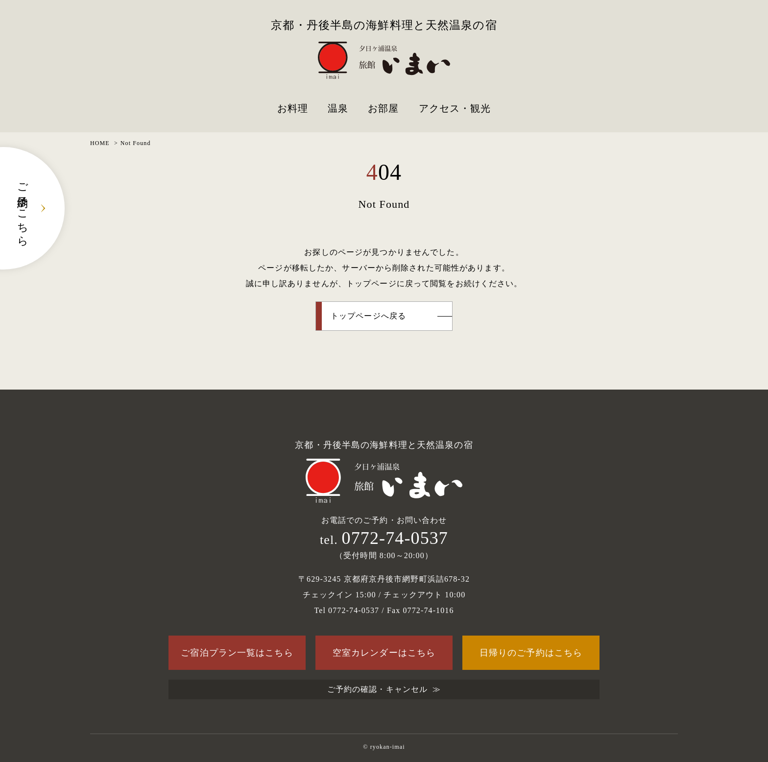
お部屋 (383, 108)
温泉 (338, 108)
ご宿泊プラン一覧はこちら (237, 653)
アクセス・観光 (455, 108)
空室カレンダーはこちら (384, 653)
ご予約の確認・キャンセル (377, 689)
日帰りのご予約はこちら (531, 653)
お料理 (292, 108)
